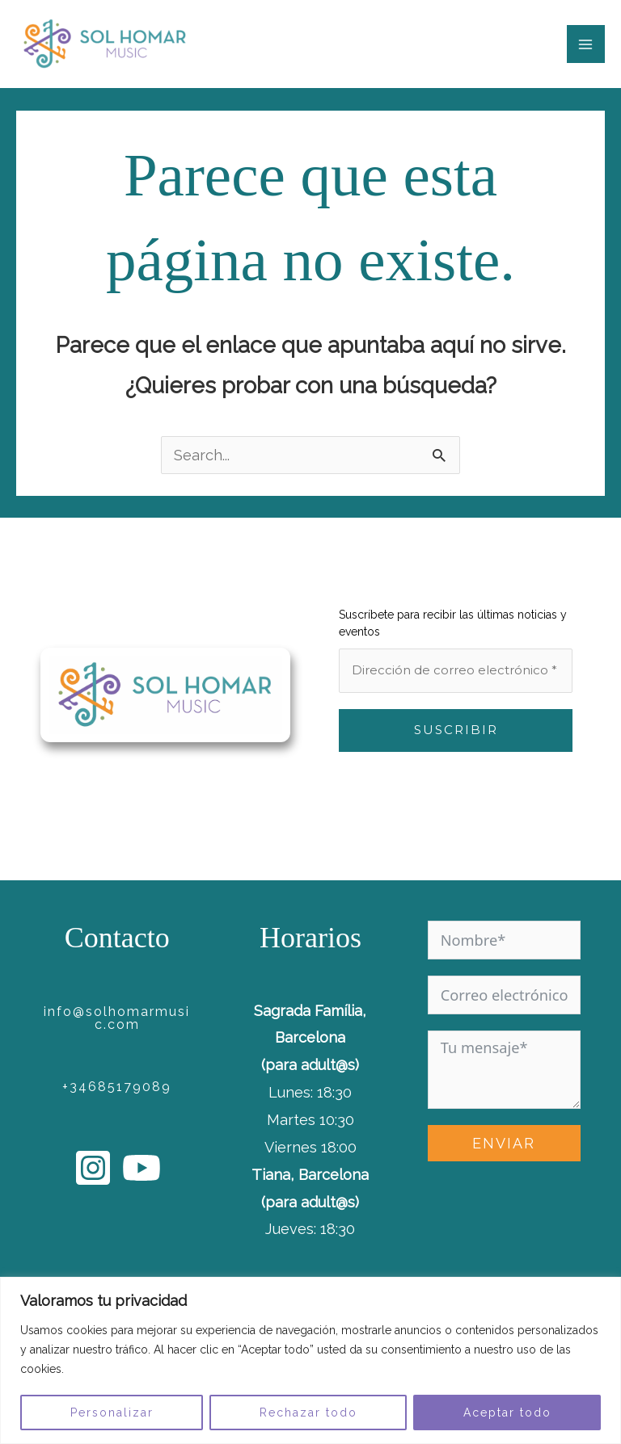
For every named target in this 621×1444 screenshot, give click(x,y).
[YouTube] (141, 1167)
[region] (310, 1360)
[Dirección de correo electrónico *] (455, 671)
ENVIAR (503, 1143)
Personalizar (112, 1412)
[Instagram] (93, 1167)
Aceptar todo (507, 1412)
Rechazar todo (308, 1412)
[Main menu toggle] (586, 44)
